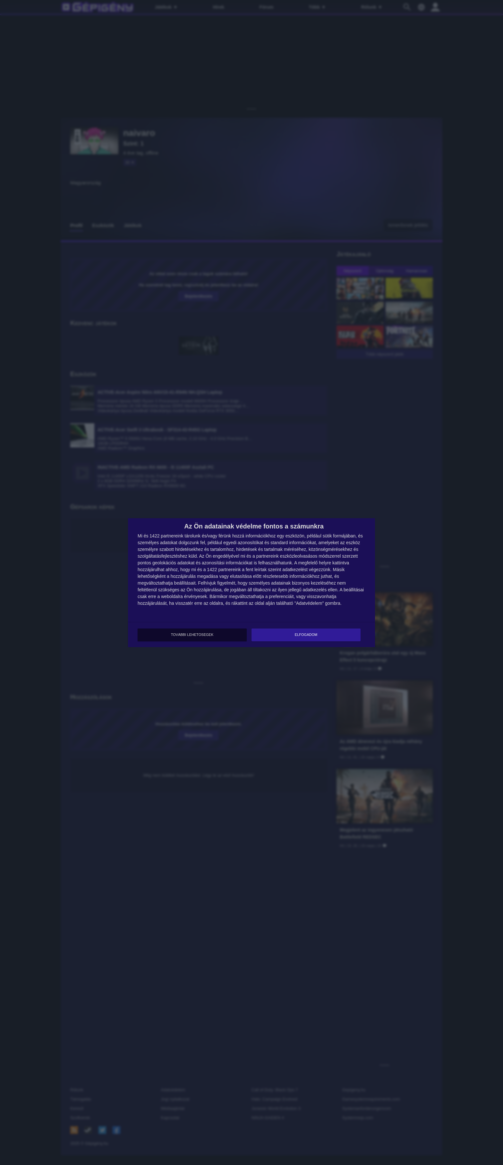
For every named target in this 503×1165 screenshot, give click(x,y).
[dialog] (251, 582)
